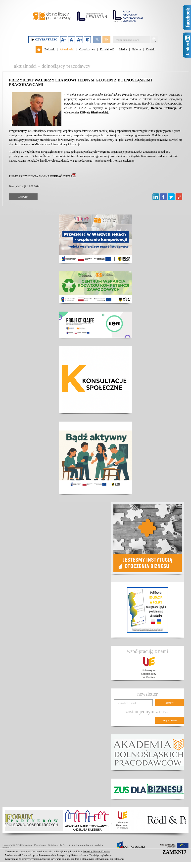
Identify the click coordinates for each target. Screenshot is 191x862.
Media (123, 49)
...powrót (23, 196)
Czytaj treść (43, 39)
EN (106, 39)
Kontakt (150, 49)
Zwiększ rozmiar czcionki (79, 39)
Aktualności (67, 49)
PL (97, 39)
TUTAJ (69, 176)
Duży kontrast (87, 39)
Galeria (136, 49)
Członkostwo (87, 49)
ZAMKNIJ (174, 852)
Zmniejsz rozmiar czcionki (63, 39)
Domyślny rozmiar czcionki (71, 39)
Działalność (107, 49)
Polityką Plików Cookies (96, 851)
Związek (50, 49)
